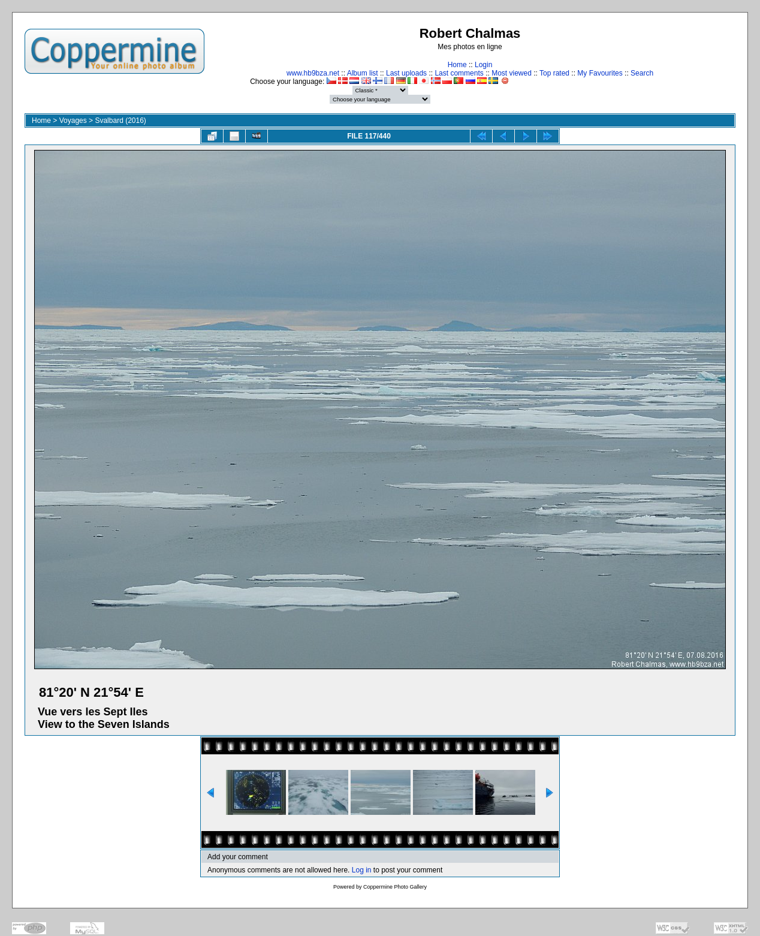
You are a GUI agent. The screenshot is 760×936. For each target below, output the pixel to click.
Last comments (459, 73)
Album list (362, 73)
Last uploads (406, 73)
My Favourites (599, 73)
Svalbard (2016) (120, 120)
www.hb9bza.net (312, 73)
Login (483, 65)
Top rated (554, 73)
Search (642, 73)
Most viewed (511, 73)
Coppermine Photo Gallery (395, 887)
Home (457, 65)
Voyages (73, 120)
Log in (362, 870)
